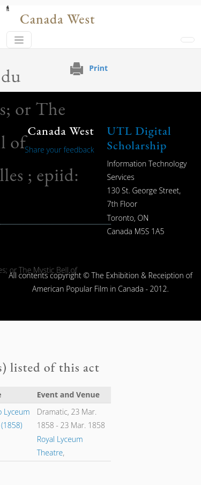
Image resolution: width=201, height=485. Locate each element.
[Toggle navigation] (19, 39)
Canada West (57, 19)
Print (98, 68)
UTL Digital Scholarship (139, 138)
